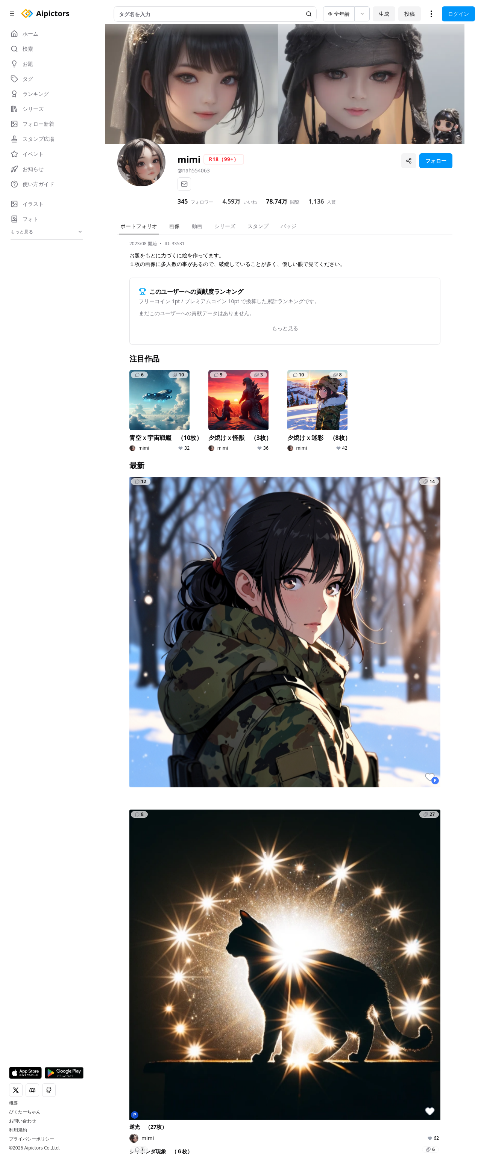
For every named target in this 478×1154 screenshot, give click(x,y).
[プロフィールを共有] (408, 160)
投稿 (409, 13)
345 (183, 201)
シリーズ (224, 226)
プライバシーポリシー (31, 1139)
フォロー (435, 160)
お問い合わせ (22, 1121)
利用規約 (18, 1130)
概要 (13, 1103)
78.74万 (276, 201)
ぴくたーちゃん (25, 1112)
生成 (384, 13)
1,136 (316, 201)
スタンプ (258, 226)
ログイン (458, 13)
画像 (174, 226)
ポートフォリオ (138, 226)
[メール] (184, 184)
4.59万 (231, 201)
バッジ (288, 226)
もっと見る (285, 328)
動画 (197, 226)
